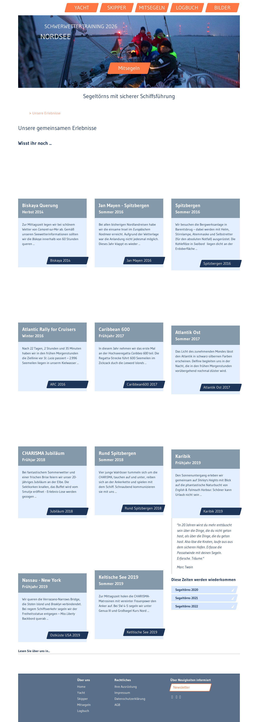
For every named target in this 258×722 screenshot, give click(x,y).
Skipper (82, 699)
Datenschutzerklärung (129, 699)
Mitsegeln (84, 705)
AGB (117, 705)
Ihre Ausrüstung (125, 687)
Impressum (122, 693)
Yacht (81, 693)
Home (81, 687)
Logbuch (83, 711)
